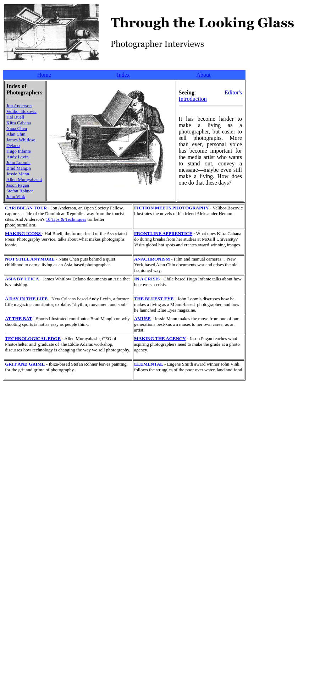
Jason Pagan (17, 185)
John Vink (15, 196)
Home (44, 75)
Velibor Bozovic (21, 111)
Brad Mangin (18, 168)
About (203, 75)
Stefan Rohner (19, 190)
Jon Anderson (19, 105)
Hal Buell (15, 117)
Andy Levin (17, 156)
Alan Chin (16, 134)
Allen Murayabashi (24, 179)
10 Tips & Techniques (66, 219)
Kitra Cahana (18, 122)
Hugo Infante (18, 151)
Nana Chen (16, 128)
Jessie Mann (17, 173)
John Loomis (18, 162)
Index (123, 75)
